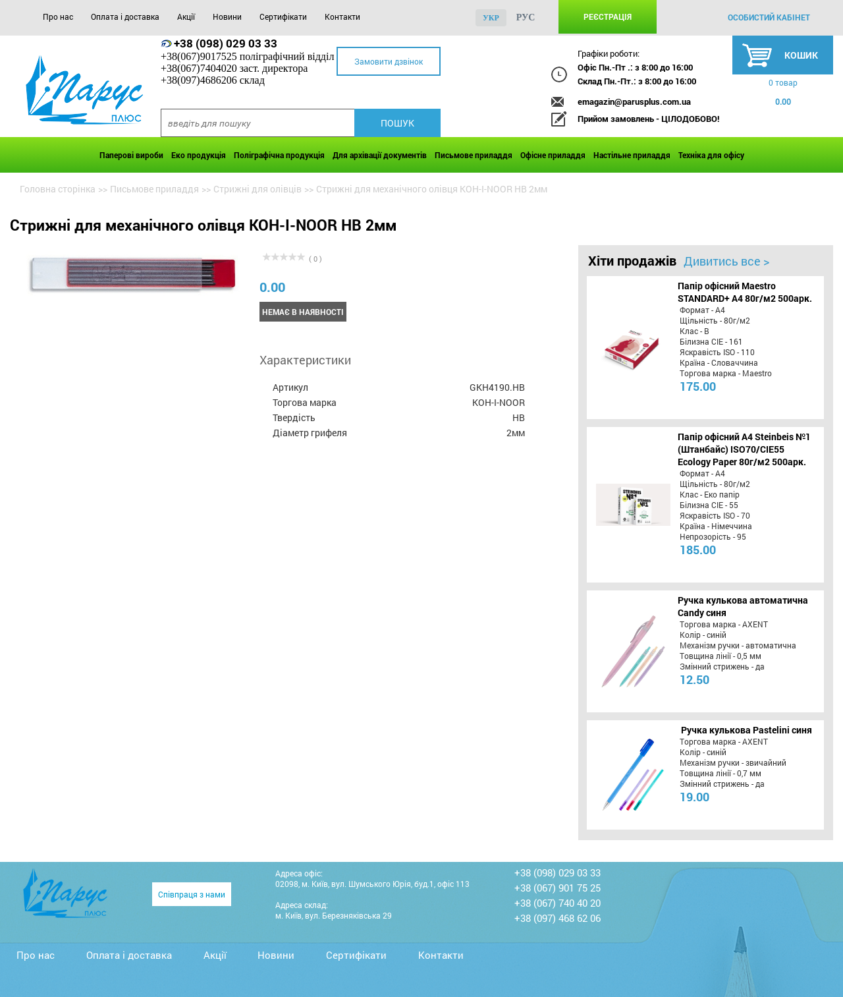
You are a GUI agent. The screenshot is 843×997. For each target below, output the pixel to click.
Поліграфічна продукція (279, 155)
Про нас (58, 16)
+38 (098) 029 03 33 (225, 43)
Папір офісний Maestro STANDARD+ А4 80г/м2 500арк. (745, 291)
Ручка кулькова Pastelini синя (746, 730)
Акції (186, 16)
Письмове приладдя (473, 155)
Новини (227, 16)
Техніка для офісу (711, 155)
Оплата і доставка (125, 16)
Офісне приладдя (552, 155)
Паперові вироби (131, 155)
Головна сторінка (57, 189)
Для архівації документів (380, 155)
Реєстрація (608, 16)
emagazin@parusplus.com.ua (634, 101)
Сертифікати (283, 16)
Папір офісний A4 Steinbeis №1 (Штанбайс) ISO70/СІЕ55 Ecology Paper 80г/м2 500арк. (744, 449)
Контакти (342, 16)
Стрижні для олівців (257, 189)
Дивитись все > (726, 261)
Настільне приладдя (631, 155)
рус (525, 17)
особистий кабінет (769, 17)
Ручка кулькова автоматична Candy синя (743, 606)
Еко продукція (198, 155)
